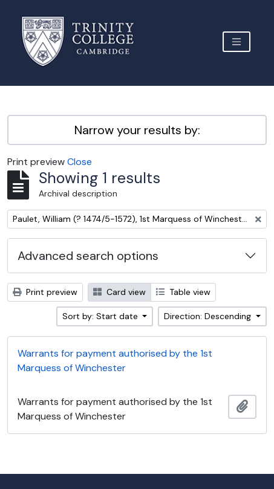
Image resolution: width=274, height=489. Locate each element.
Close (79, 161)
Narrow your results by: (137, 130)
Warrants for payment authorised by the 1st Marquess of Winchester (115, 360)
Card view (119, 292)
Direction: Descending (208, 316)
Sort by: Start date (101, 316)
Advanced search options (88, 256)
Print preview (45, 292)
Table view (183, 292)
